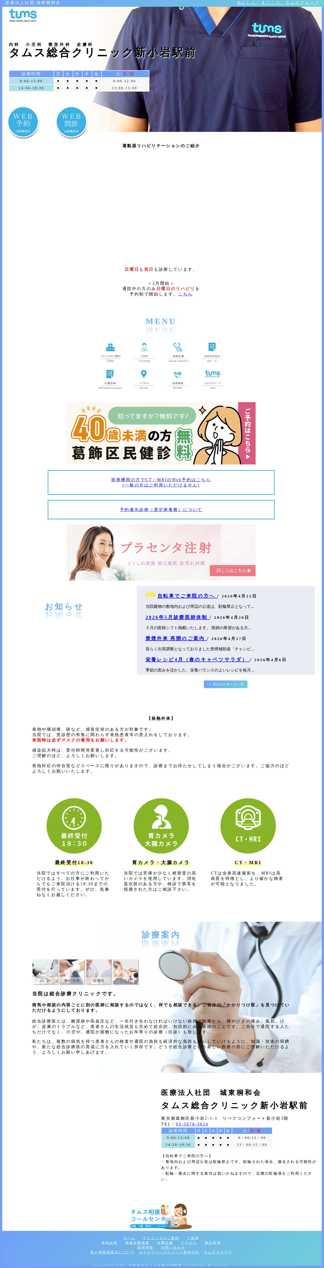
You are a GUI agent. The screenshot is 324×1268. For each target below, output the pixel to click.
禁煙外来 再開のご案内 (176, 638)
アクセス (189, 1243)
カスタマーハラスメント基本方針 (169, 1252)
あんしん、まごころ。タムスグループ (278, 2)
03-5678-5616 (192, 1124)
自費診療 (165, 1243)
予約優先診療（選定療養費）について (161, 509)
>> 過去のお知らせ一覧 (225, 684)
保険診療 (109, 1243)
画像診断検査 (137, 1243)
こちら (185, 294)
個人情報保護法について (112, 1252)
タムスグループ (218, 1252)
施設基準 (213, 1243)
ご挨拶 (193, 1238)
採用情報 (145, 1247)
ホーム (129, 1238)
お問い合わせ (173, 1247)
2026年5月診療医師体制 (178, 617)
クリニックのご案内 (161, 1238)
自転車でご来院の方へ (187, 596)
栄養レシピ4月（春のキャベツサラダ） (198, 659)
